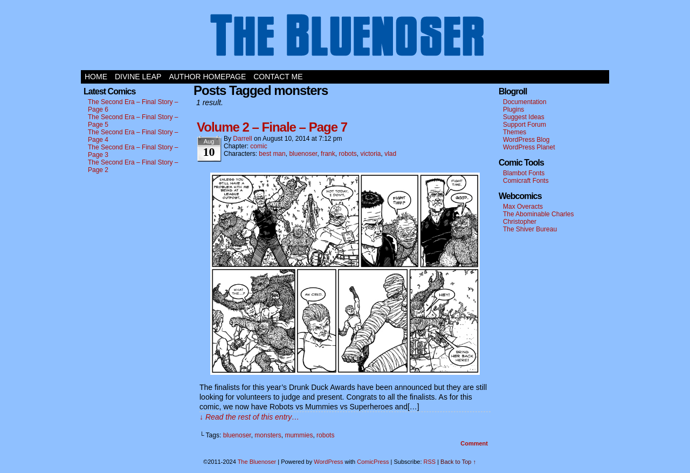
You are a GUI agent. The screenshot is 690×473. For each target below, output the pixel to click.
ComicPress (373, 461)
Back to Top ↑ (458, 461)
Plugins (513, 109)
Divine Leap (138, 76)
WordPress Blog (526, 139)
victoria (371, 153)
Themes (514, 132)
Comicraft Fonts (526, 180)
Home (96, 76)
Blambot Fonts (523, 173)
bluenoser (303, 153)
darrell (242, 138)
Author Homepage (207, 76)
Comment (474, 443)
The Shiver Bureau (530, 229)
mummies (299, 435)
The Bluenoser (345, 37)
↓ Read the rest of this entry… (249, 417)
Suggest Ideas (523, 117)
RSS (430, 461)
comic (258, 146)
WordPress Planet (529, 147)
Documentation (525, 102)
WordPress (328, 461)
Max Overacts (523, 206)
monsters (267, 435)
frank (328, 153)
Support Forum (524, 124)
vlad (390, 153)
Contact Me (277, 76)
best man (272, 153)
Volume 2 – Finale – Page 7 (272, 127)
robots (347, 153)
